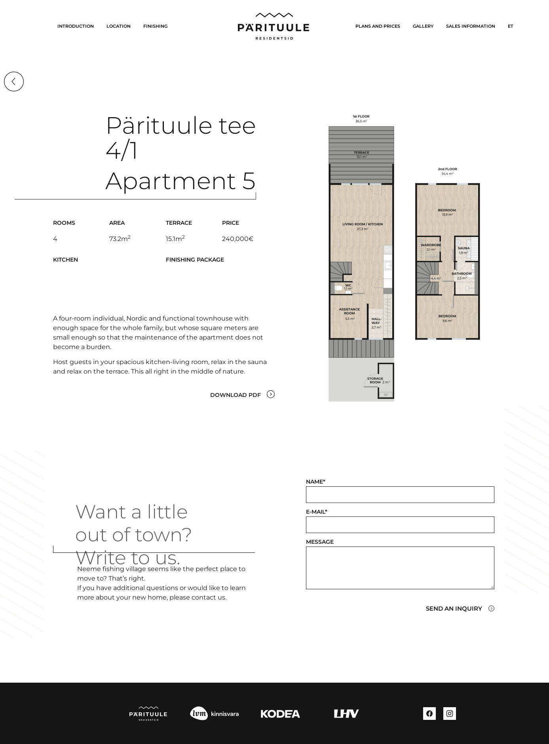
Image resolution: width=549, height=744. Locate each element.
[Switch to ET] (510, 26)
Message (320, 541)
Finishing (155, 26)
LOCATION (118, 26)
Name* (315, 481)
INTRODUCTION (75, 26)
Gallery (423, 26)
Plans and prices (377, 26)
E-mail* (316, 511)
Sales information (470, 26)
